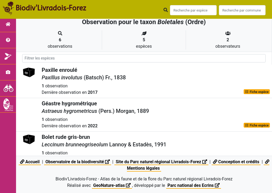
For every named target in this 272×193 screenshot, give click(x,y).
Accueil (30, 161)
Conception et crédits (236, 161)
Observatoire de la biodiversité (77, 161)
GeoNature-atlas (112, 185)
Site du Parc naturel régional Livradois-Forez (161, 161)
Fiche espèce (257, 92)
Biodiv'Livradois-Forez (50, 8)
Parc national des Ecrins (194, 185)
